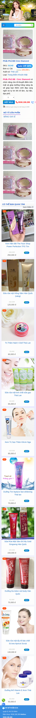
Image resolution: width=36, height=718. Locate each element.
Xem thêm (28, 207)
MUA (26, 252)
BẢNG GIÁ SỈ (9, 117)
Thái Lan (14, 72)
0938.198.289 (24, 102)
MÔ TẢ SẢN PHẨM (11, 113)
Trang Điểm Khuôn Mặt (17, 75)
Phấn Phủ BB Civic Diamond (16, 61)
